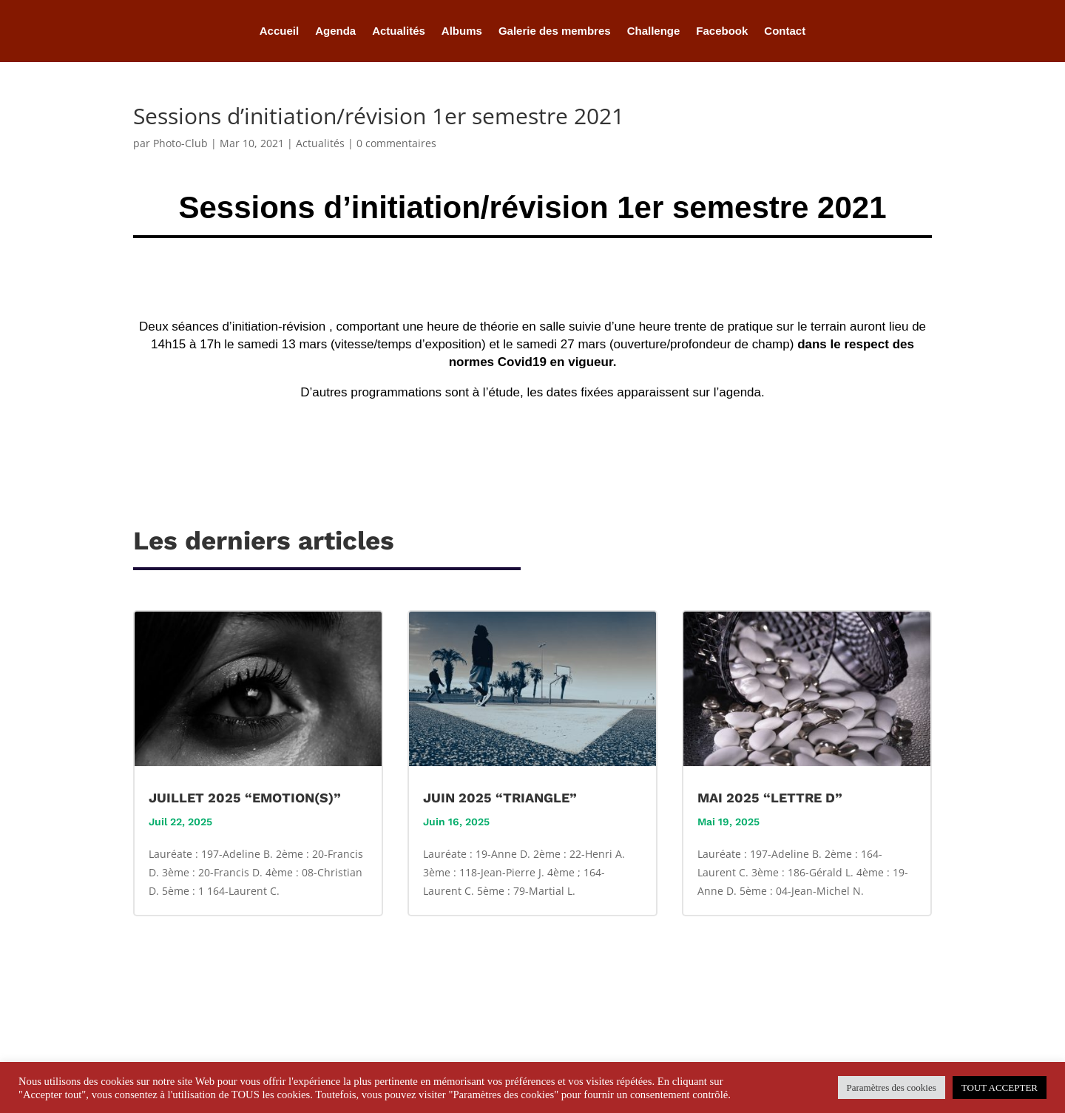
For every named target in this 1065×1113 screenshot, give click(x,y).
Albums (462, 31)
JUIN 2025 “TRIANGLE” (500, 797)
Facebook (722, 31)
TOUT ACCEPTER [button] (999, 1087)
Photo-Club (180, 143)
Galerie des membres (554, 31)
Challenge (653, 31)
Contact (784, 31)
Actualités (398, 31)
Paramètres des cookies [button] (891, 1087)
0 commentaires (396, 143)
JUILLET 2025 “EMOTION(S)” (245, 797)
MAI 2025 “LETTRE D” (769, 797)
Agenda (335, 31)
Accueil (279, 31)
